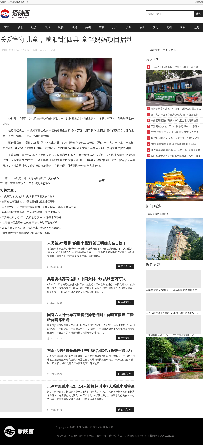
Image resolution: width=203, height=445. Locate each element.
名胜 (47, 27)
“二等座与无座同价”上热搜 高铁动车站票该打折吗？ (31, 222)
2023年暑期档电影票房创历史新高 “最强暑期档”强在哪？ (177, 150)
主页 (165, 50)
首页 (6, 27)
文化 (155, 27)
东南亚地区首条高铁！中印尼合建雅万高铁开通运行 (31, 212)
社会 (34, 27)
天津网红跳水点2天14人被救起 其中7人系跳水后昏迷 (31, 217)
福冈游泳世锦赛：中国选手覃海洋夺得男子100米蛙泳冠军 (177, 156)
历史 (196, 27)
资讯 (173, 50)
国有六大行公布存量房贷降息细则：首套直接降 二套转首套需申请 (39, 206)
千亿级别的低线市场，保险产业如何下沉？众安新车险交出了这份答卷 (177, 67)
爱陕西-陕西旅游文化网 (18, 431)
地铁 (169, 27)
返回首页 (199, 2)
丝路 (74, 27)
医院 (182, 27)
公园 (128, 27)
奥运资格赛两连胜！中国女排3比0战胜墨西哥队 (28, 201)
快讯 (20, 27)
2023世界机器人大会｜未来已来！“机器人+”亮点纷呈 (31, 227)
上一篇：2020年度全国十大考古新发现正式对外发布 (29, 178)
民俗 (61, 27)
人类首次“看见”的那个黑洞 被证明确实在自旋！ (28, 196)
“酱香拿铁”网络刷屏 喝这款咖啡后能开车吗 (26, 233)
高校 (101, 27)
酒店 (142, 27)
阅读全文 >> (124, 266)
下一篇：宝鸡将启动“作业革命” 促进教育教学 (25, 183)
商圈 (88, 27)
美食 (115, 27)
